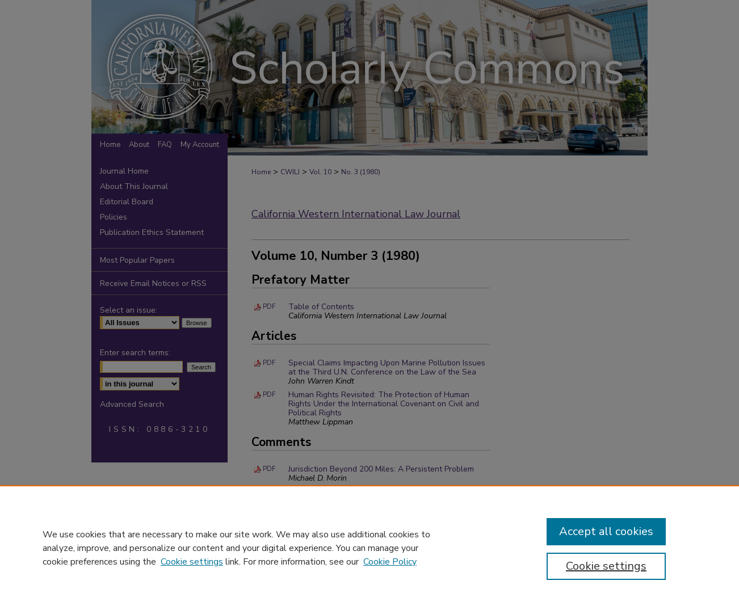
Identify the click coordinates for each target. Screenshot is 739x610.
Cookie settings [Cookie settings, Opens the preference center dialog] (606, 566)
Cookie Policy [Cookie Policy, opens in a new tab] (390, 562)
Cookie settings (192, 562)
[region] (369, 547)
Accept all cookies (606, 531)
